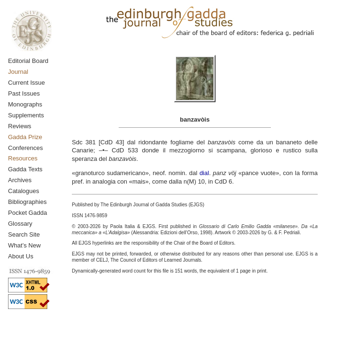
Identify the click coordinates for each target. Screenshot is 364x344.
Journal (18, 71)
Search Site (24, 234)
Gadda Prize (25, 137)
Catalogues (23, 190)
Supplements (26, 115)
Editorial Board (28, 60)
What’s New (24, 245)
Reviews (19, 126)
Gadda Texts (25, 169)
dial (204, 172)
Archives (20, 180)
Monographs (25, 104)
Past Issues (24, 93)
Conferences (25, 147)
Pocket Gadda (27, 212)
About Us (20, 256)
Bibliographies (27, 201)
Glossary (20, 223)
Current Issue (26, 82)
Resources (22, 158)
